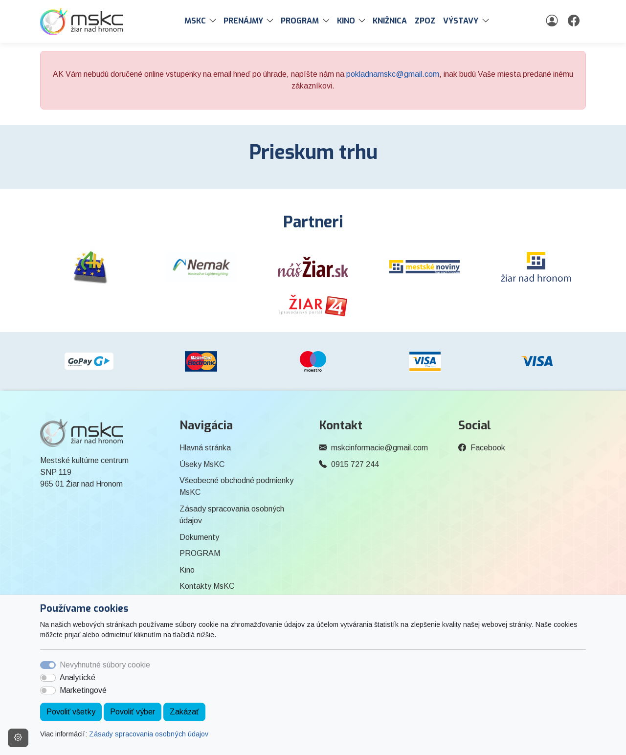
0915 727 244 (355, 464)
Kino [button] (346, 21)
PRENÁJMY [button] (243, 21)
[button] (215, 21)
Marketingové (83, 690)
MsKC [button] (195, 21)
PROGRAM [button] (300, 21)
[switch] (48, 678)
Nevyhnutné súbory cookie (105, 665)
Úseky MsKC (201, 464)
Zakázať (184, 712)
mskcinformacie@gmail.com (379, 448)
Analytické (77, 677)
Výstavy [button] (460, 21)
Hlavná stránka (205, 448)
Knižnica (390, 21)
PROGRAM (199, 553)
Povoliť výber (132, 712)
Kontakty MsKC (206, 586)
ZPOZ (425, 21)
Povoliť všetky (70, 712)
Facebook (487, 448)
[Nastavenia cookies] (18, 738)
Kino (187, 570)
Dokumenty (199, 537)
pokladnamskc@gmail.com (392, 74)
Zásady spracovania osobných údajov (148, 734)
